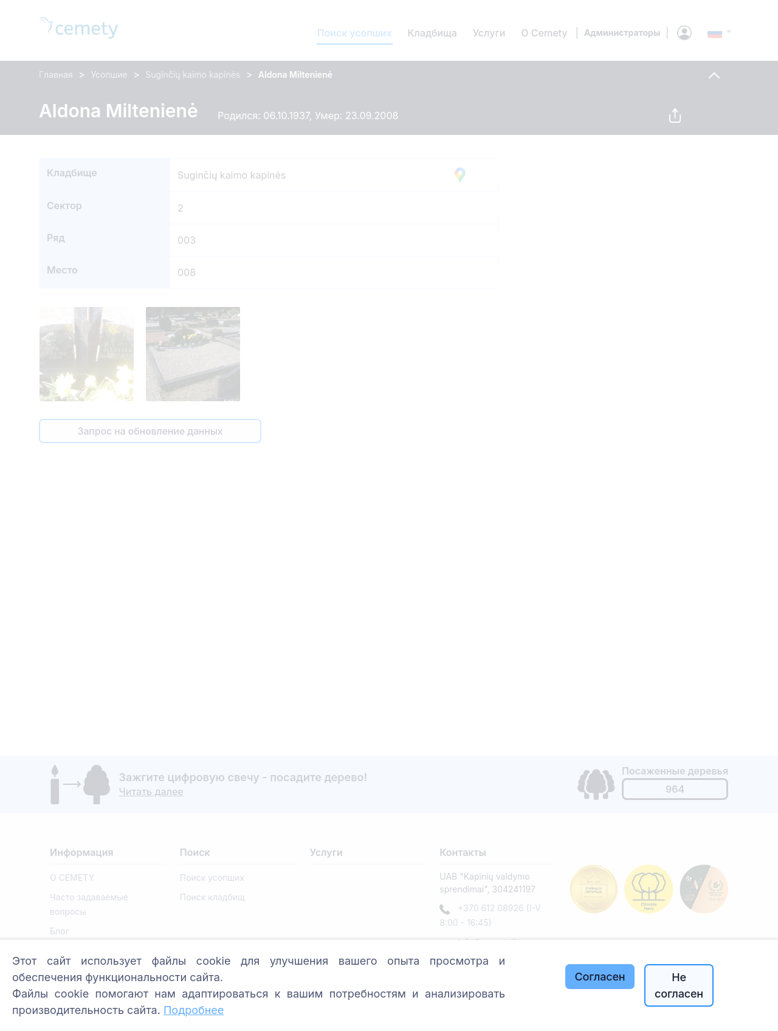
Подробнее (194, 1010)
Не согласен (679, 985)
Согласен (600, 976)
